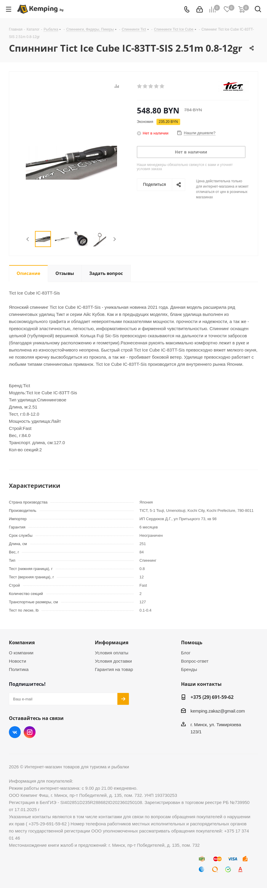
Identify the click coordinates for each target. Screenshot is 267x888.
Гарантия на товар (114, 669)
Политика (18, 669)
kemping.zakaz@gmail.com (218, 710)
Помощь (191, 642)
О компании (21, 652)
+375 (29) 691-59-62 (212, 697)
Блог (186, 652)
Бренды (189, 669)
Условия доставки (113, 661)
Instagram (30, 732)
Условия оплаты (111, 652)
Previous (28, 239)
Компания (22, 642)
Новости (17, 661)
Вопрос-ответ (195, 661)
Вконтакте (15, 732)
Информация (111, 642)
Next (114, 239)
